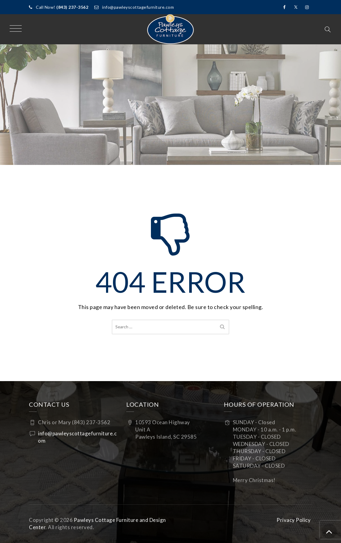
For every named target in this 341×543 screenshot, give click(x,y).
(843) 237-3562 (72, 7)
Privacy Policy (294, 520)
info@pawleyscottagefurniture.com (138, 7)
